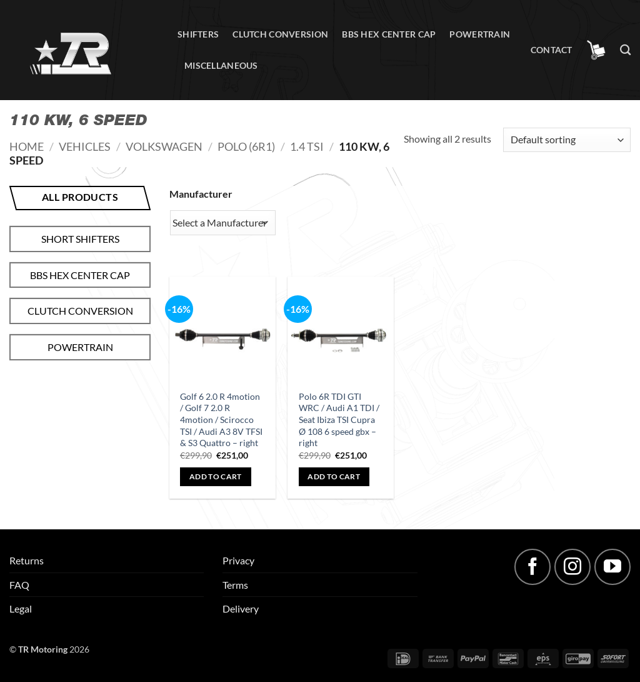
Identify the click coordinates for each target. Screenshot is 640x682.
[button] (596, 50)
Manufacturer (200, 194)
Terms (235, 585)
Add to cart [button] (215, 476)
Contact (551, 49)
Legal (20, 608)
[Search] (625, 50)
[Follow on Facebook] (532, 567)
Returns (26, 560)
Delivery (240, 608)
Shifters (198, 34)
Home (26, 146)
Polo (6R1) (246, 146)
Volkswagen (164, 146)
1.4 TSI (307, 146)
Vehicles (85, 146)
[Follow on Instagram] (572, 567)
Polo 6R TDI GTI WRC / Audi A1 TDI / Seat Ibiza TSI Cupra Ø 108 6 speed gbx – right (339, 420)
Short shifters (80, 239)
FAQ (19, 585)
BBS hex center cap (389, 34)
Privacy (238, 560)
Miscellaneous (221, 65)
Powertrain (479, 34)
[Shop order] (567, 140)
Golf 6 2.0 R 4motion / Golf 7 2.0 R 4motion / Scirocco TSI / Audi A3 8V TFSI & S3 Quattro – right (221, 420)
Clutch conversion (280, 34)
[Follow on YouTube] (612, 567)
